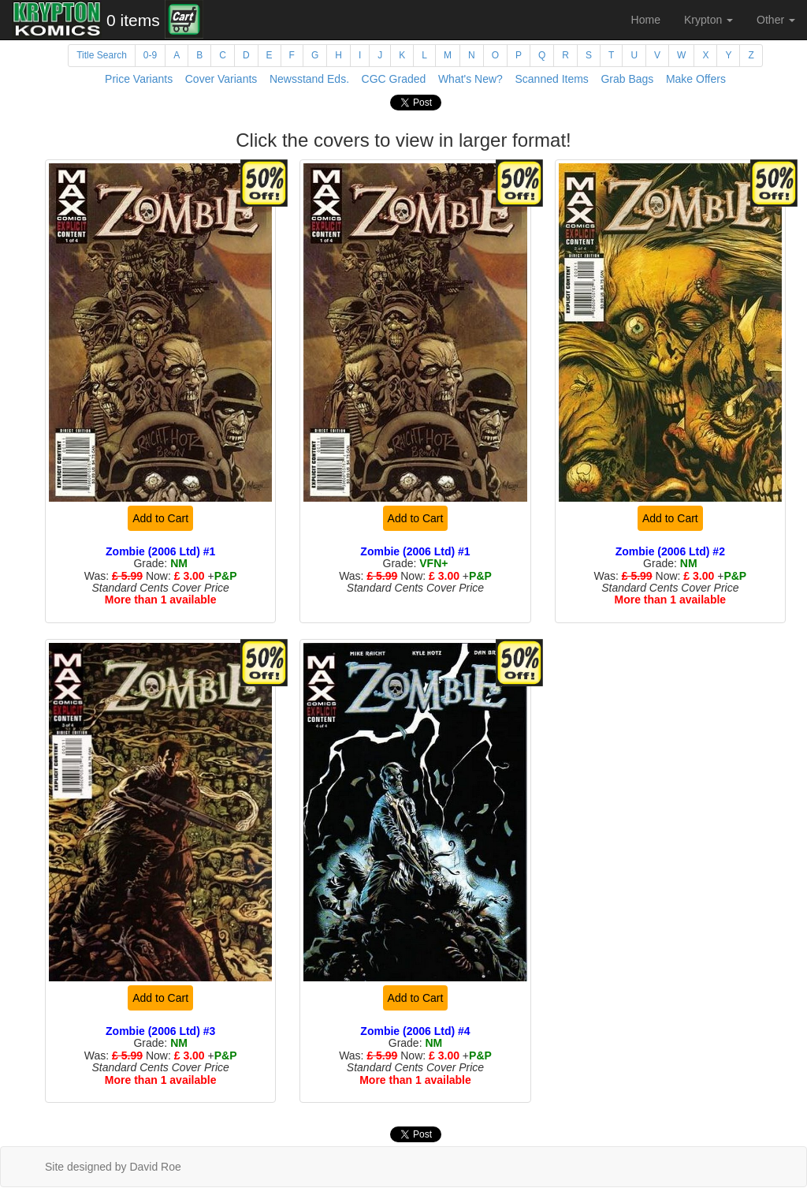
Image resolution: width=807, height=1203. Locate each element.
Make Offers (696, 79)
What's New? (470, 79)
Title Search (101, 55)
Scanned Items (551, 79)
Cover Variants (221, 79)
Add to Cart (160, 518)
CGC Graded (394, 79)
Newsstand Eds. (309, 79)
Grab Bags (627, 79)
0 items (133, 20)
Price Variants (139, 79)
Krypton (708, 19)
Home (645, 19)
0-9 (150, 55)
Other (776, 19)
